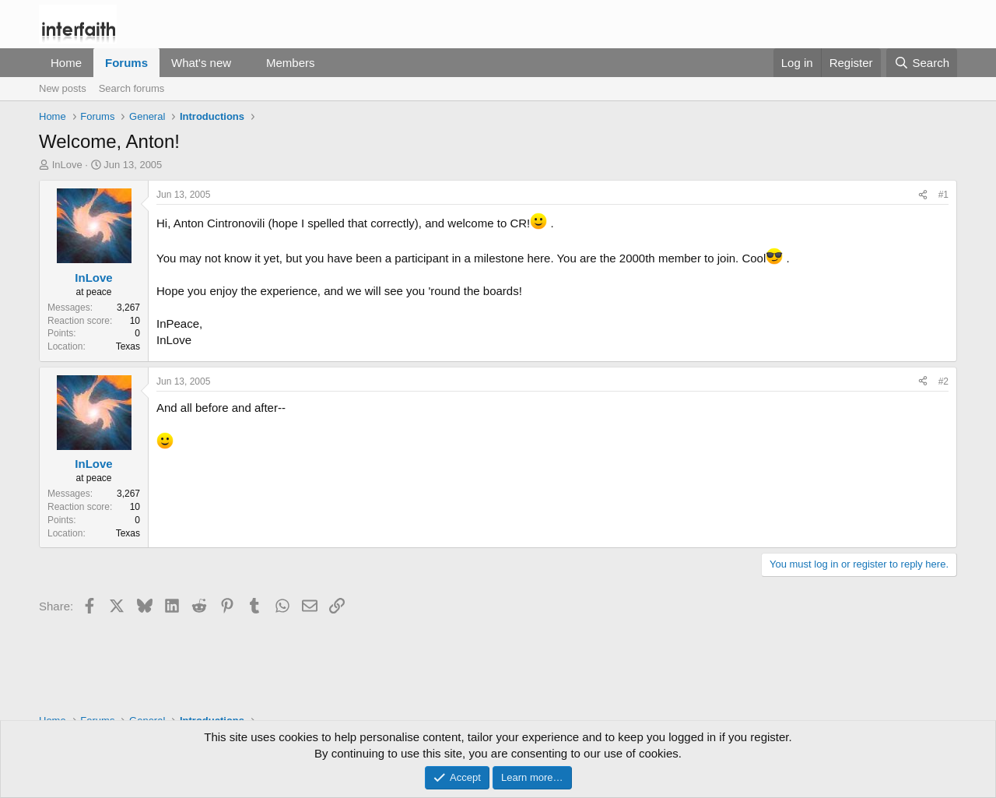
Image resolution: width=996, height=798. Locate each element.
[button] (243, 62)
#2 (943, 381)
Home (66, 62)
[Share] (923, 195)
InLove (67, 164)
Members (290, 62)
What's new (201, 62)
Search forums (132, 88)
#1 (943, 194)
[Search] (921, 62)
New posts (62, 88)
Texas (128, 346)
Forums (126, 62)
